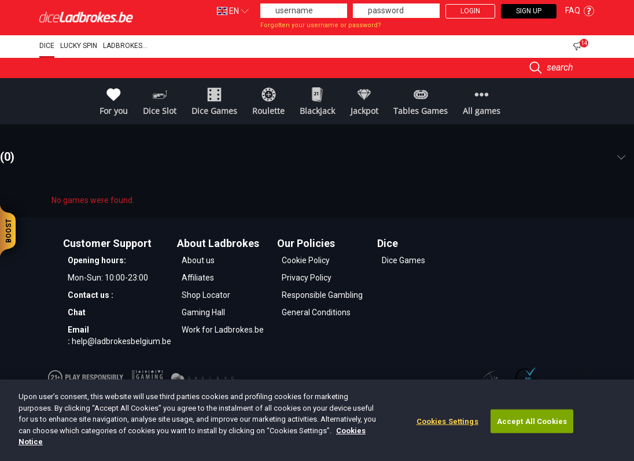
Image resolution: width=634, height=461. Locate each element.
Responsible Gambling (322, 295)
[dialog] (317, 420)
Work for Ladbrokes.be (223, 329)
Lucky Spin (78, 46)
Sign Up (528, 11)
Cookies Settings (447, 420)
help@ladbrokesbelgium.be (121, 341)
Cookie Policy (306, 260)
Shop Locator (206, 295)
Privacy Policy (306, 277)
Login (470, 11)
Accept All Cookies (532, 420)
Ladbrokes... (125, 46)
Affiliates (198, 277)
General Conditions (316, 312)
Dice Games (403, 260)
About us (198, 260)
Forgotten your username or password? (320, 25)
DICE (46, 46)
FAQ (580, 10)
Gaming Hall (203, 312)
